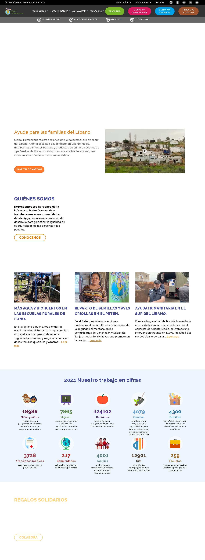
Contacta (159, 2)
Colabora (28, 537)
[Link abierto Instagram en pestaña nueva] (171, 2)
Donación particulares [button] (139, 11)
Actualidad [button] (79, 12)
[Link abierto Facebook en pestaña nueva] (178, 2)
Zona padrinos (123, 2)
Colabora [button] (96, 12)
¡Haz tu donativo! (29, 169)
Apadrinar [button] (115, 12)
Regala (113, 19)
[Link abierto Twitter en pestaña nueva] (197, 2)
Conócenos (30, 238)
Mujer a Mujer (49, 19)
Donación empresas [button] (164, 11)
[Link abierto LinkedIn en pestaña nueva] (191, 2)
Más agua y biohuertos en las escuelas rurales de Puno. (40, 313)
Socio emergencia (83, 19)
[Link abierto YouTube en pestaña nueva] (184, 2)
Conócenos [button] (39, 12)
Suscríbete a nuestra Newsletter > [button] (25, 2)
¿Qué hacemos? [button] (59, 12)
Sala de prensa (143, 2)
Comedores (140, 19)
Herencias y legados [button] (188, 11)
